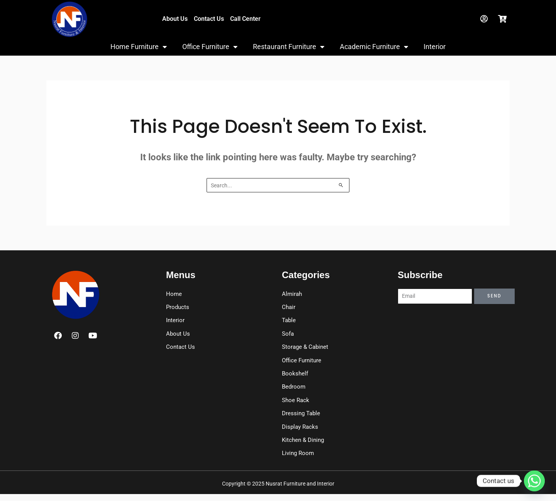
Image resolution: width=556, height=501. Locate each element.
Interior (435, 46)
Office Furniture (209, 46)
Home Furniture (138, 46)
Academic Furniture (374, 46)
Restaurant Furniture (288, 46)
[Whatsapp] (534, 480)
